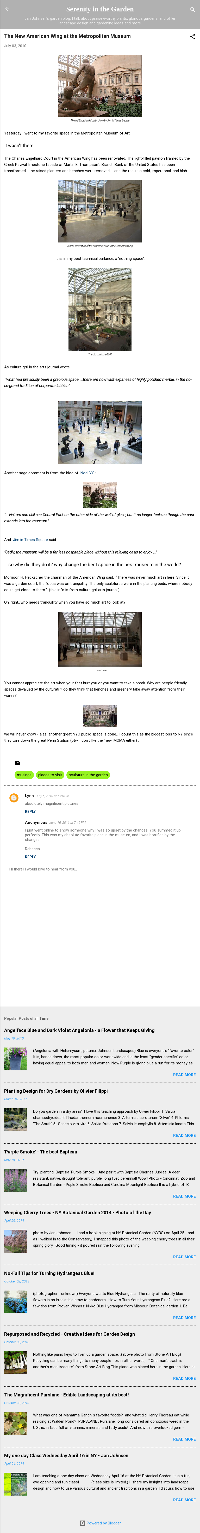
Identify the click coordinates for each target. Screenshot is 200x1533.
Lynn (29, 795)
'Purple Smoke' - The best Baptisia (40, 1151)
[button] (193, 37)
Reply (30, 811)
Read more (184, 1074)
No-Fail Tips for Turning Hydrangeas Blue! (49, 1273)
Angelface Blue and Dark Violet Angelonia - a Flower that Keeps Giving (79, 1030)
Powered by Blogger (100, 1523)
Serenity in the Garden (100, 9)
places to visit (50, 775)
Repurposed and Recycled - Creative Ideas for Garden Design (69, 1334)
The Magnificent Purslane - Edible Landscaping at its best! (66, 1394)
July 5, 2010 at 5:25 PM (52, 796)
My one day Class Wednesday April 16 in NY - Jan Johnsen (66, 1455)
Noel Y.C (87, 473)
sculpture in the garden (88, 775)
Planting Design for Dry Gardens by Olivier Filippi (56, 1091)
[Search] (193, 10)
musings (24, 775)
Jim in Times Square (30, 539)
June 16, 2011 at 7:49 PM (67, 823)
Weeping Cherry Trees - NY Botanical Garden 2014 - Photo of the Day (77, 1212)
